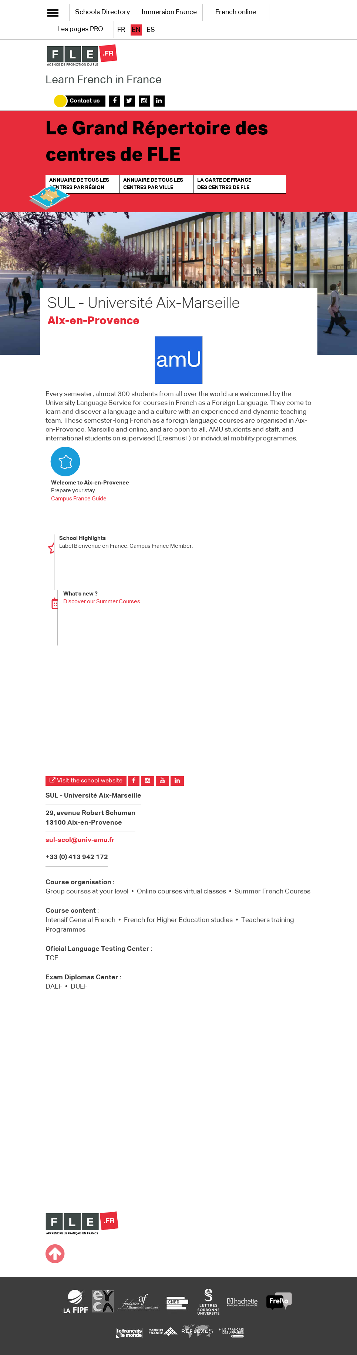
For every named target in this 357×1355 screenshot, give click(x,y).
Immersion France (169, 12)
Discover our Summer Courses (101, 601)
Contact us (85, 101)
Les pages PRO (80, 29)
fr (121, 30)
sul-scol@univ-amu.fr (80, 840)
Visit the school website (86, 781)
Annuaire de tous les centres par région (79, 184)
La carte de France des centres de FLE (224, 184)
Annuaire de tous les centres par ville (153, 184)
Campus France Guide (79, 499)
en (136, 30)
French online (235, 12)
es (150, 30)
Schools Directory (102, 12)
